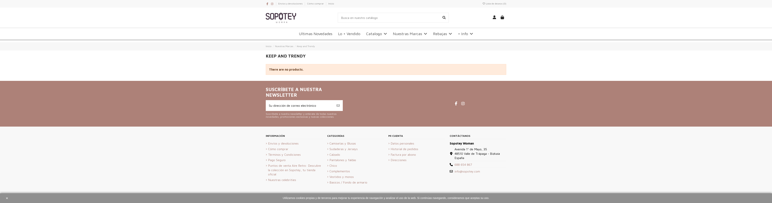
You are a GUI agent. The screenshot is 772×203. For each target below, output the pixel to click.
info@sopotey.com (467, 171)
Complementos (339, 171)
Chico (333, 165)
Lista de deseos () (494, 3)
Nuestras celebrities (282, 180)
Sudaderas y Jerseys (343, 149)
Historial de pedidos (404, 149)
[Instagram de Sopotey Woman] (272, 3)
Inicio (331, 3)
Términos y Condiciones (284, 154)
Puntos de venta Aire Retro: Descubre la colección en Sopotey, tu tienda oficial (294, 170)
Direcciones (398, 160)
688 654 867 (463, 164)
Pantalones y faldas (342, 160)
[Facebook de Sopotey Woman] (267, 3)
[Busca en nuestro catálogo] (444, 18)
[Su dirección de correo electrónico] (300, 105)
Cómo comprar (315, 3)
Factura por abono (403, 154)
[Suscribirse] (338, 105)
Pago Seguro (277, 160)
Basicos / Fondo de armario (348, 182)
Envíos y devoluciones (290, 3)
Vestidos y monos (341, 176)
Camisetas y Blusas (342, 143)
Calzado (334, 154)
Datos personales (402, 143)
